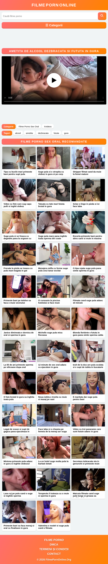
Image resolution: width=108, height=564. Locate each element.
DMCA (54, 544)
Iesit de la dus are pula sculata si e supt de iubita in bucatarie (88, 366)
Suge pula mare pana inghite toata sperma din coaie (52, 237)
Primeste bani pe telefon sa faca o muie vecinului (17, 301)
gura (66, 133)
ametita (29, 133)
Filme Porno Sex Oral (29, 126)
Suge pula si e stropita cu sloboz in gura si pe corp (51, 173)
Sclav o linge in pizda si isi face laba (86, 205)
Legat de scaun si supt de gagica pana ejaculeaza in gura (16, 431)
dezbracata (43, 133)
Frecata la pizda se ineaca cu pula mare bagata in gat (18, 269)
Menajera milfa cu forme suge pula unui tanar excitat (53, 269)
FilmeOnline (54, 5)
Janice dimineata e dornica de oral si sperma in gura (19, 333)
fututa (56, 133)
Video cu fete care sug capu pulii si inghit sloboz (18, 205)
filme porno (54, 539)
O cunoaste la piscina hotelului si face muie (49, 301)
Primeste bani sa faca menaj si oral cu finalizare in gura (19, 526)
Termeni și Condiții (54, 549)
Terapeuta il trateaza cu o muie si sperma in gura (53, 494)
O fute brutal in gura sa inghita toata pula (19, 398)
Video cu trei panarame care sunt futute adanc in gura (87, 430)
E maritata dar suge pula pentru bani (85, 398)
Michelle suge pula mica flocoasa (50, 333)
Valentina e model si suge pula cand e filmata (53, 526)
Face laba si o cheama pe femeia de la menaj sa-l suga (52, 430)
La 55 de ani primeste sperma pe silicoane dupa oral (18, 366)
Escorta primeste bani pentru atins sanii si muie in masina (87, 237)
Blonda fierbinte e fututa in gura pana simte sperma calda (88, 333)
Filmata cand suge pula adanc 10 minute (88, 301)
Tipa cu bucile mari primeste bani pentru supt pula (18, 173)
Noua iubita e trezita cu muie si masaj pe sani (52, 398)
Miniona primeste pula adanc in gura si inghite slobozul (18, 462)
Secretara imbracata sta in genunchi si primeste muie (86, 462)
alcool (18, 133)
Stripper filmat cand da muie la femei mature (87, 173)
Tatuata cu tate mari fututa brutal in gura (51, 205)
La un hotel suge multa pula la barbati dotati (53, 462)
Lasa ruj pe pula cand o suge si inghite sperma (18, 494)
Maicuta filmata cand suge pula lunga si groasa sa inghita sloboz (86, 495)
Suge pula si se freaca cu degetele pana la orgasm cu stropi (17, 238)
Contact (54, 553)
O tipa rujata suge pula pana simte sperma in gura (87, 269)
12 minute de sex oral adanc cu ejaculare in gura (52, 366)
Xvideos (47, 126)
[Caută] (102, 16)
